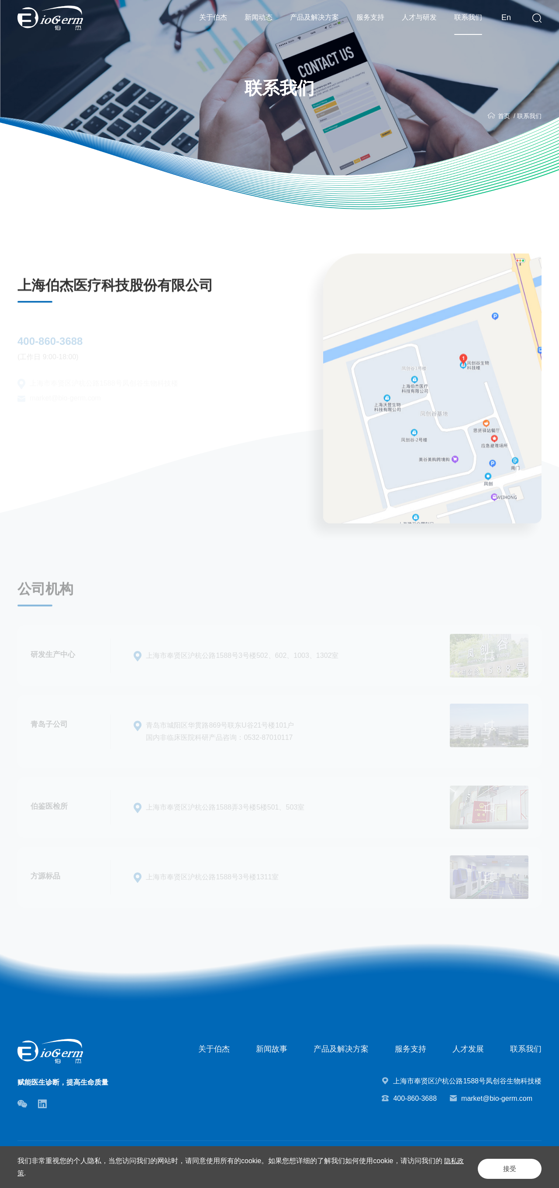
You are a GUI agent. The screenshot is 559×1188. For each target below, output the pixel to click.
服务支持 (370, 17)
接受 (500, 1167)
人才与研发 (419, 17)
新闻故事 (271, 1049)
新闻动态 (259, 17)
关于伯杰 (213, 17)
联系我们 (468, 17)
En (506, 17)
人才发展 (468, 1049)
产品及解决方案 (314, 17)
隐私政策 (40, 1173)
